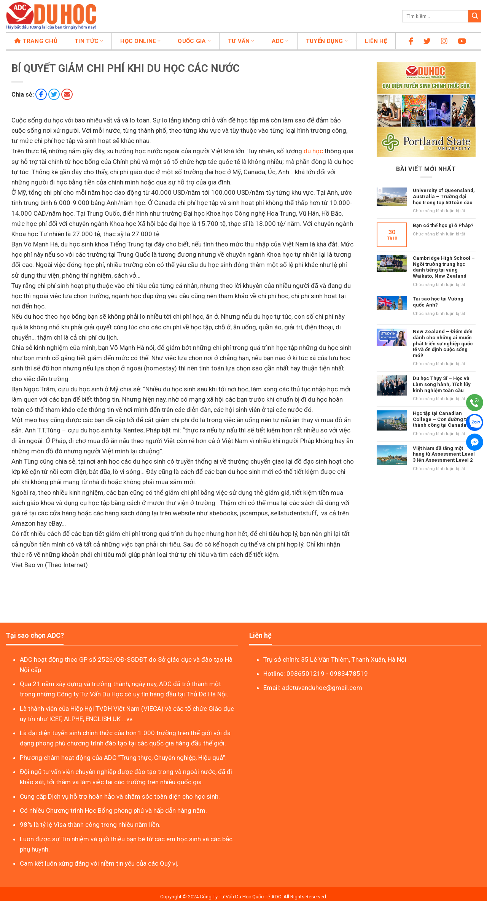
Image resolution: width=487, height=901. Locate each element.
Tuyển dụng (327, 41)
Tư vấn (241, 41)
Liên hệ (376, 41)
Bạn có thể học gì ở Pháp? (443, 225)
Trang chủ (35, 41)
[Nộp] (474, 16)
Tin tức (89, 41)
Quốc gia (194, 41)
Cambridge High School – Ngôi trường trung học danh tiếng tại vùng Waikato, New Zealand (444, 267)
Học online (140, 41)
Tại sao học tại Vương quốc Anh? (438, 302)
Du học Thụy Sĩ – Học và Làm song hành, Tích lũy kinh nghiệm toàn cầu (442, 384)
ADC (280, 41)
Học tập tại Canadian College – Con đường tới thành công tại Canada (441, 419)
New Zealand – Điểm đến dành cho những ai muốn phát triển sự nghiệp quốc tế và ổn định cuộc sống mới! (443, 343)
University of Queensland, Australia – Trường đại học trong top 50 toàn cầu (444, 196)
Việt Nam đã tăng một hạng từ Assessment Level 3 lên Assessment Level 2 (444, 454)
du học (313, 151)
